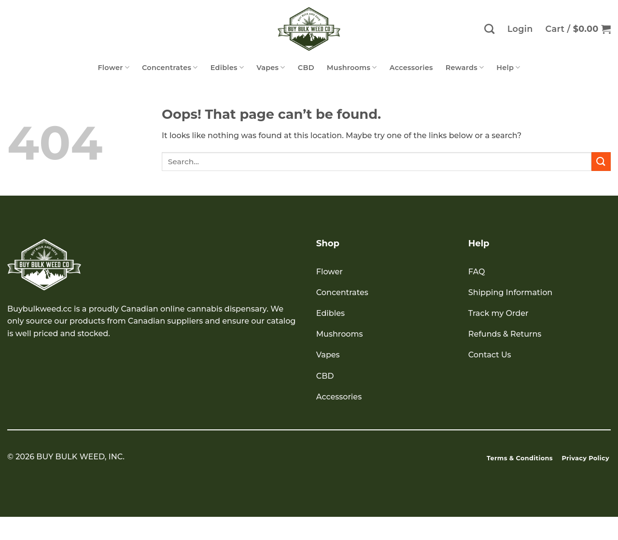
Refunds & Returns (505, 334)
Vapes (270, 67)
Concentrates (170, 67)
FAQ (476, 271)
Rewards (465, 67)
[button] (578, 29)
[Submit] (601, 161)
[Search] (489, 29)
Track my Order (498, 313)
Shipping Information (510, 292)
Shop (327, 243)
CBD (306, 67)
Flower (113, 67)
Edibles (227, 67)
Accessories (411, 67)
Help (508, 67)
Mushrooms (352, 67)
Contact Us (489, 354)
